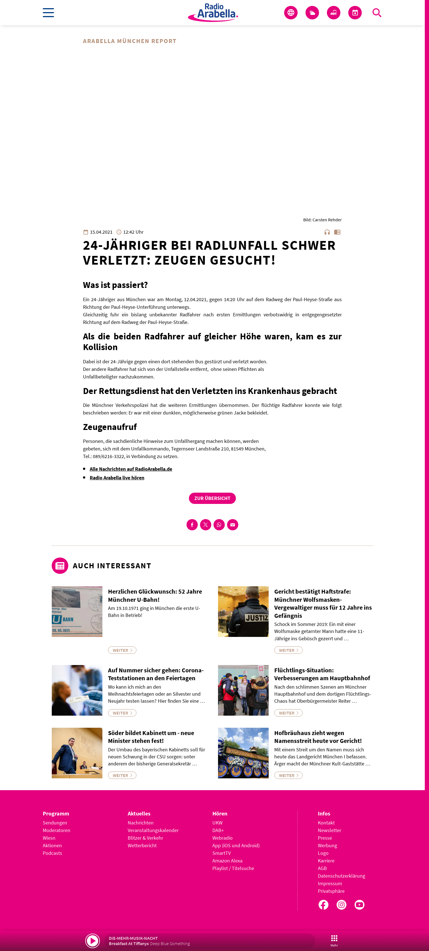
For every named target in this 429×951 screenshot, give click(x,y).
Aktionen (52, 845)
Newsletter (329, 830)
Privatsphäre (331, 891)
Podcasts (52, 853)
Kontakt (326, 822)
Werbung (327, 845)
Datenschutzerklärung (341, 876)
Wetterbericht (142, 845)
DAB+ (218, 830)
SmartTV (221, 853)
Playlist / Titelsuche (233, 868)
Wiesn (49, 838)
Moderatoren (56, 830)
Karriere (326, 860)
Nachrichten (141, 822)
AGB (322, 868)
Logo (323, 853)
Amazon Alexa (227, 860)
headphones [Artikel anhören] (327, 232)
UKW (217, 822)
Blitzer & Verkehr (145, 838)
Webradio (222, 838)
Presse (325, 838)
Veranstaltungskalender (153, 830)
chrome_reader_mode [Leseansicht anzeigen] (337, 232)
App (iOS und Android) (236, 845)
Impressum (330, 883)
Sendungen (55, 822)
